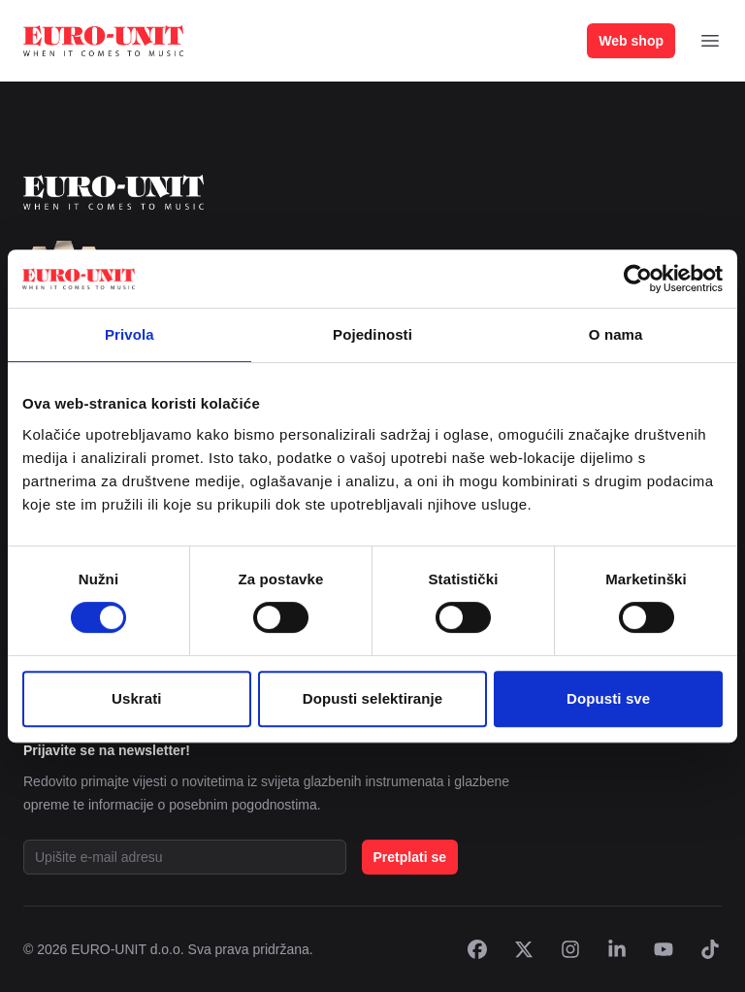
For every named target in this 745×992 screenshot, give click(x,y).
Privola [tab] (129, 334)
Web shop (631, 41)
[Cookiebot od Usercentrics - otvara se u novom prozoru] (638, 278)
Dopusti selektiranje (373, 698)
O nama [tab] (616, 334)
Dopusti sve (608, 698)
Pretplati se (409, 857)
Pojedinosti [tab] (372, 334)
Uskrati (137, 698)
